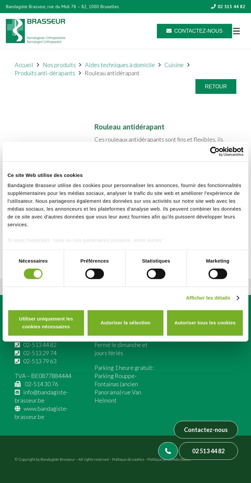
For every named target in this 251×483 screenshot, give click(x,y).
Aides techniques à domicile (120, 64)
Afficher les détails (208, 298)
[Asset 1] (35, 31)
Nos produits (59, 64)
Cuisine (174, 64)
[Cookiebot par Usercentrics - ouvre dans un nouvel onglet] (214, 151)
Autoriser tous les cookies (205, 322)
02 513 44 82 (208, 451)
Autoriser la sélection (126, 322)
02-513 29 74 (40, 352)
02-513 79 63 (40, 361)
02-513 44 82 (40, 344)
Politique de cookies (128, 459)
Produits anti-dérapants (45, 73)
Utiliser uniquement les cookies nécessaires (46, 322)
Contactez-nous (206, 429)
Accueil (24, 64)
